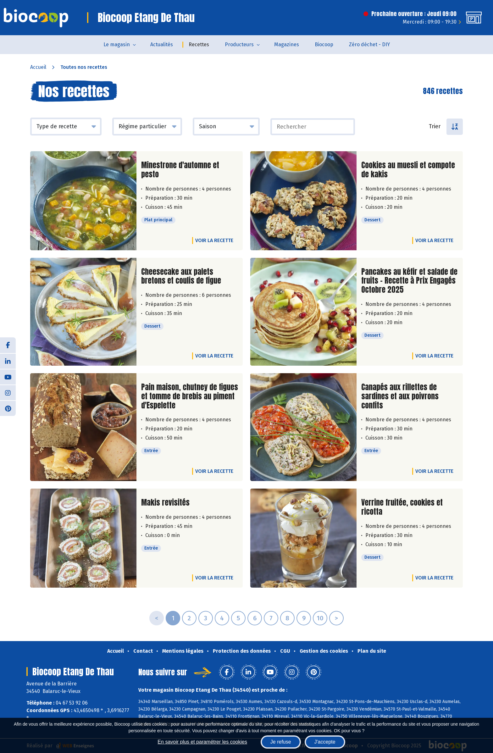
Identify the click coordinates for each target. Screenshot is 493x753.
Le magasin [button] (116, 44)
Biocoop (324, 44)
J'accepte (324, 742)
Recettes (199, 44)
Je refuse (280, 742)
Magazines (286, 44)
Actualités (161, 44)
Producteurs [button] (239, 44)
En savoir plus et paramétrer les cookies (202, 742)
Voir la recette (214, 240)
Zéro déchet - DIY (369, 44)
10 (320, 618)
